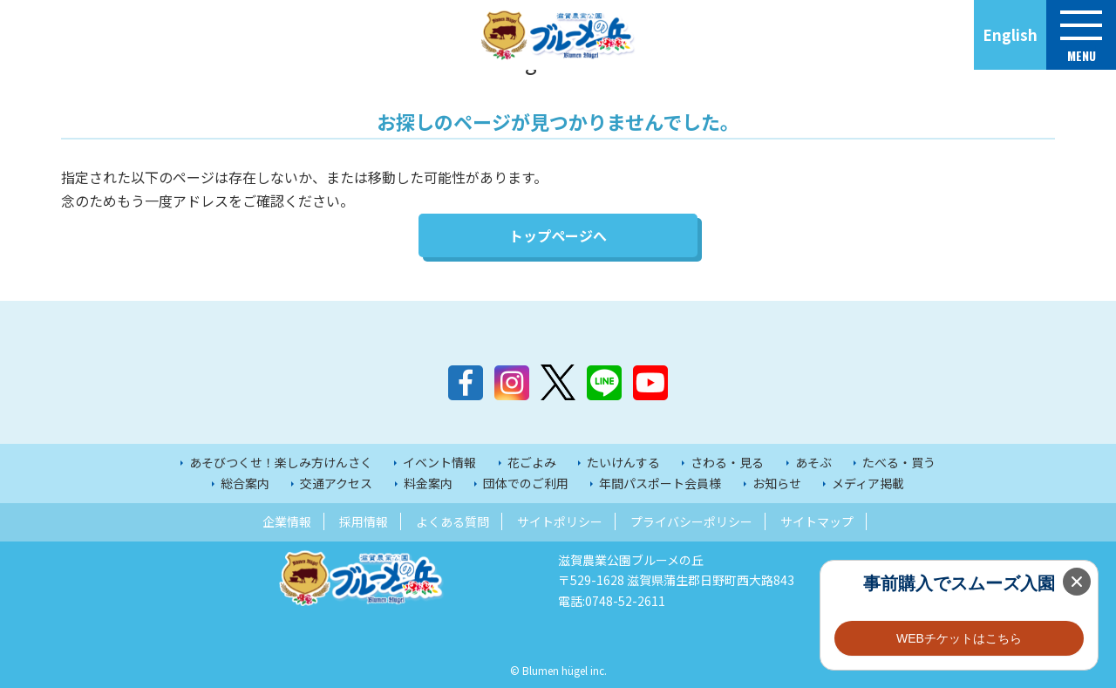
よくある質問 (452, 521)
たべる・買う (899, 462)
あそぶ (813, 462)
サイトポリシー (559, 521)
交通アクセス (336, 483)
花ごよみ (531, 462)
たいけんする (623, 462)
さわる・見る (727, 462)
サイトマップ (817, 521)
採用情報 (363, 521)
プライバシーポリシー (691, 521)
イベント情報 (439, 462)
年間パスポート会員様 (660, 483)
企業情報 (286, 521)
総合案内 (245, 483)
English (1010, 34)
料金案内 (428, 483)
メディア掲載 (868, 483)
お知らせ (776, 483)
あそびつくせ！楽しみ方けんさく (280, 462)
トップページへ (558, 235)
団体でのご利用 (525, 483)
